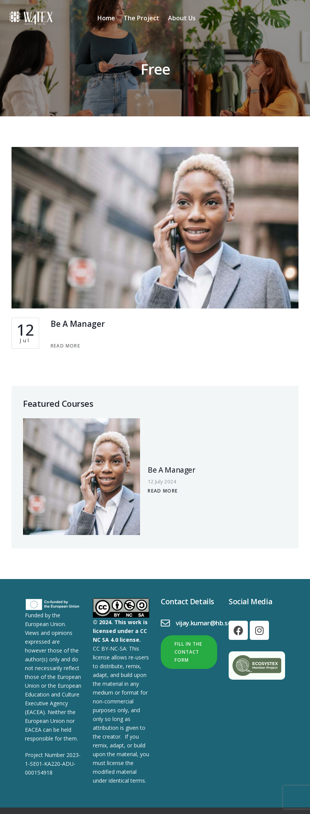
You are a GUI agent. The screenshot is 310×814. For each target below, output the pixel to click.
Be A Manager (83, 324)
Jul (25, 334)
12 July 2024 (125, 466)
